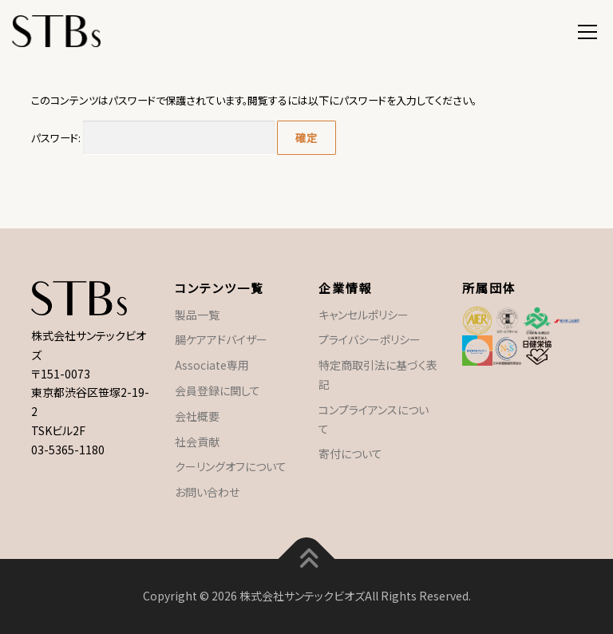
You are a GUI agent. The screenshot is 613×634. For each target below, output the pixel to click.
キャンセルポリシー (363, 315)
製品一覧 (197, 315)
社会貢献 (197, 442)
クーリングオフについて (231, 466)
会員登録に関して (217, 390)
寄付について (350, 454)
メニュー (587, 30)
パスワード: (153, 138)
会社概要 (197, 416)
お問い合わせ (207, 492)
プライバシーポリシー (369, 339)
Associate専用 (212, 365)
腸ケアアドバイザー (221, 339)
